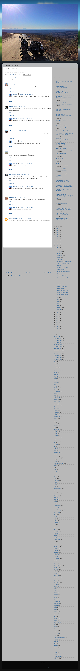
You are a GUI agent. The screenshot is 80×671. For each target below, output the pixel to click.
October (59, 253)
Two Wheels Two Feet (61, 194)
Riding (55, 537)
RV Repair (56, 552)
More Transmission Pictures (63, 263)
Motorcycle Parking (58, 509)
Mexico (56, 497)
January (59, 309)
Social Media (57, 577)
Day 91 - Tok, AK (61, 288)
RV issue (56, 548)
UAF (55, 628)
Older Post (47, 272)
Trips (55, 620)
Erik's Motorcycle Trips (62, 180)
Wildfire (56, 652)
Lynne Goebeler (13, 218)
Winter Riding (57, 656)
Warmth (56, 647)
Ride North (58, 202)
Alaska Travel (57, 369)
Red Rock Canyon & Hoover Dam (63, 165)
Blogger (56, 386)
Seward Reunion (58, 565)
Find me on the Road (61, 125)
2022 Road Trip (58, 352)
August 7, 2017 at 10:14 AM (26, 163)
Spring (55, 592)
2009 (57, 326)
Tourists (59, 265)
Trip (55, 616)
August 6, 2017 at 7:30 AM (21, 130)
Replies (12, 91)
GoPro (55, 454)
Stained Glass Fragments (61, 155)
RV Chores (56, 546)
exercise (56, 425)
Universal (56, 633)
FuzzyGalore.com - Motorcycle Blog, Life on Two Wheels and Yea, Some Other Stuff (64, 186)
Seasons (56, 562)
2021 (57, 238)
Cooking (56, 410)
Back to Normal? (61, 273)
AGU (55, 361)
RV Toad (56, 556)
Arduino (56, 374)
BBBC (55, 378)
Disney (55, 418)
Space (55, 590)
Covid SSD (56, 412)
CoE (55, 406)
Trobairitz (11, 106)
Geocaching (57, 452)
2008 (57, 328)
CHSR (55, 403)
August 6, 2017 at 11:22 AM (26, 94)
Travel (55, 615)
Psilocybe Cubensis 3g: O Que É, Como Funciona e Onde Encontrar (63, 209)
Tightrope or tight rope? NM (62, 214)
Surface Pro (57, 601)
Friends (56, 444)
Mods (55, 503)
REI (55, 524)
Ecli (55, 422)
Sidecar (56, 567)
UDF (55, 632)
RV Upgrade (57, 558)
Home (28, 272)
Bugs (55, 393)
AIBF (55, 363)
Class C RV (57, 405)
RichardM (15, 94)
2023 (57, 234)
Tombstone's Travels (61, 120)
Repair (55, 528)
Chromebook (57, 401)
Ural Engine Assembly (59, 637)
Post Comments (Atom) (16, 275)
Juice (55, 482)
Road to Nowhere (60, 158)
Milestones (56, 499)
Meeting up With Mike (62, 275)
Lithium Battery (57, 488)
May (58, 301)
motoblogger (57, 507)
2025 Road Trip (58, 357)
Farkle (55, 433)
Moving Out (57, 512)
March (58, 305)
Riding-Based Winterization (62, 170)
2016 (57, 312)
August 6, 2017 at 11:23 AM (26, 141)
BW (55, 395)
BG (55, 380)
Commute (56, 408)
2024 (57, 232)
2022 (57, 236)
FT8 (55, 446)
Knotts (55, 484)
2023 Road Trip (58, 353)
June (58, 299)
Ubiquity (56, 630)
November (59, 251)
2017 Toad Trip (57, 342)
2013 (57, 318)
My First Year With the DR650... (63, 181)
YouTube (56, 658)
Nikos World (59, 96)
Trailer (55, 613)
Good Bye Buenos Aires (61, 87)
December (59, 249)
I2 (54, 467)
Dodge (55, 420)
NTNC (55, 516)
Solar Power (57, 582)
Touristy (56, 611)
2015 (57, 314)
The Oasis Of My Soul (61, 213)
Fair (55, 427)
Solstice (56, 584)
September (60, 255)
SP (55, 588)
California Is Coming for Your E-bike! (64, 104)
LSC (55, 490)
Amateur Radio (57, 370)
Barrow (56, 376)
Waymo (56, 649)
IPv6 (55, 475)
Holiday (56, 461)
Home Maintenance (58, 463)
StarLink (56, 594)
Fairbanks (56, 429)
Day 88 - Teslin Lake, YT (63, 294)
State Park (56, 596)
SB (55, 560)
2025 (57, 230)
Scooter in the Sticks (61, 168)
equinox (56, 423)
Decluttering (57, 416)
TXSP (55, 626)
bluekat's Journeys (61, 143)
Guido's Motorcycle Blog (62, 218)
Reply (10, 88)
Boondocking (57, 391)
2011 (57, 322)
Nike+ (55, 514)
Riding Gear (57, 539)
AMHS (55, 372)
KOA (55, 486)
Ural (55, 635)
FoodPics (56, 440)
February (59, 307)
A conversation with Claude (62, 139)
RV (55, 543)
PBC (55, 520)
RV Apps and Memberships (63, 271)
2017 (57, 247)
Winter (55, 654)
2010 (57, 324)
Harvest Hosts (57, 457)
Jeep (55, 478)
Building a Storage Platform (62, 219)
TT (55, 624)
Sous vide (56, 586)
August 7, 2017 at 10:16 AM (26, 207)
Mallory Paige (59, 108)
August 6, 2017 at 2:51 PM (26, 118)
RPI (55, 541)
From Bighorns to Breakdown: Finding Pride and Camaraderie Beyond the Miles (64, 197)
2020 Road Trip (58, 348)
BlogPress (56, 387)
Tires (55, 607)
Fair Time (59, 282)
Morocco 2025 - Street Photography (64, 149)
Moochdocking (57, 505)
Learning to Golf (13, 152)
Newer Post (9, 272)
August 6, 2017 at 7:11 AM (20, 106)
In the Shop (59, 259)
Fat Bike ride (57, 437)
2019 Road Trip (58, 346)
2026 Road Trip (58, 359)
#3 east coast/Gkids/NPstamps (63, 122)
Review (56, 535)
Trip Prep (56, 618)
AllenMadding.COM (61, 153)
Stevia (55, 597)
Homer (55, 465)
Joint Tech (56, 480)
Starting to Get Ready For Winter (64, 261)
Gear (55, 450)
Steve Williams (12, 174)
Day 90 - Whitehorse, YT (63, 290)
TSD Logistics (57, 622)
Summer (56, 599)
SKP (55, 571)
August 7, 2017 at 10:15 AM (26, 186)
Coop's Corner (59, 91)
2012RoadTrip (57, 336)
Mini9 (55, 501)
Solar (55, 580)
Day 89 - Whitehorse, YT (63, 292)
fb (54, 439)
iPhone (56, 473)
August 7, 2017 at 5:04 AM (23, 174)
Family (55, 431)
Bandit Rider (59, 138)
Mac (55, 492)
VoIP (55, 643)
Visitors (56, 641)
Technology (57, 603)
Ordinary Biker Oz (60, 114)
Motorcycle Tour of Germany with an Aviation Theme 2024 (64, 98)
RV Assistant (57, 544)
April (58, 303)
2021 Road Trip (58, 350)
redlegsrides (12, 130)
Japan (55, 476)
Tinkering (56, 605)
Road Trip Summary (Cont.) (63, 277)
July (58, 297)
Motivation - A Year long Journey (63, 160)
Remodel (56, 526)
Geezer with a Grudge (61, 102)
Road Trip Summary (61, 280)
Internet (56, 471)
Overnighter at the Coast (61, 144)
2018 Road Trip (58, 344)
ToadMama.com (60, 163)
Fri (54, 442)
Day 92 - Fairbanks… (62, 286)
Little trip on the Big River (61, 203)
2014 (57, 316)
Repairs (56, 529)
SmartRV (56, 573)
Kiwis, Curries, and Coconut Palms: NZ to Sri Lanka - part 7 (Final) (64, 134)
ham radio (56, 456)
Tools (55, 609)
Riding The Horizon (61, 148)
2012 (57, 320)
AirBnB (56, 365)
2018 (57, 245)
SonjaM (10, 83)
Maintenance (57, 493)
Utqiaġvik (56, 639)
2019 (57, 243)
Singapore (56, 569)
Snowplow (56, 575)
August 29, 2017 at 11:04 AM (24, 218)
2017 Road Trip (12, 77)
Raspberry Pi (57, 522)
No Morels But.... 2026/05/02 (62, 92)
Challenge (56, 399)
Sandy (10, 197)
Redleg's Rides (59, 80)
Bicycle (56, 382)
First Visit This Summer (62, 267)
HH (55, 459)
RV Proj (56, 550)
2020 (57, 241)
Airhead (56, 367)
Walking (56, 645)
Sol (55, 579)
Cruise (55, 414)
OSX (55, 518)
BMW (55, 389)
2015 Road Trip (58, 338)
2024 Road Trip (58, 355)
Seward (56, 563)
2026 (57, 228)
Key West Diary (60, 86)
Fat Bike (56, 435)
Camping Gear (57, 397)
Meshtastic (56, 495)
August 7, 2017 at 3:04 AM (23, 152)
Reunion (56, 533)
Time (57, 176)
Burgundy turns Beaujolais (62, 127)
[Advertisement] (28, 259)
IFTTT (55, 469)
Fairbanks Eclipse (61, 269)
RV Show (56, 554)
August (59, 257)
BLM (55, 384)
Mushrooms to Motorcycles (63, 207)
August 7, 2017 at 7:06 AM (18, 197)
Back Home (59, 284)
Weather (56, 650)
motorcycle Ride (58, 510)
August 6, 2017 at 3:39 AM (19, 83)
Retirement (56, 531)
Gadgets (56, 448)
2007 (57, 331)
